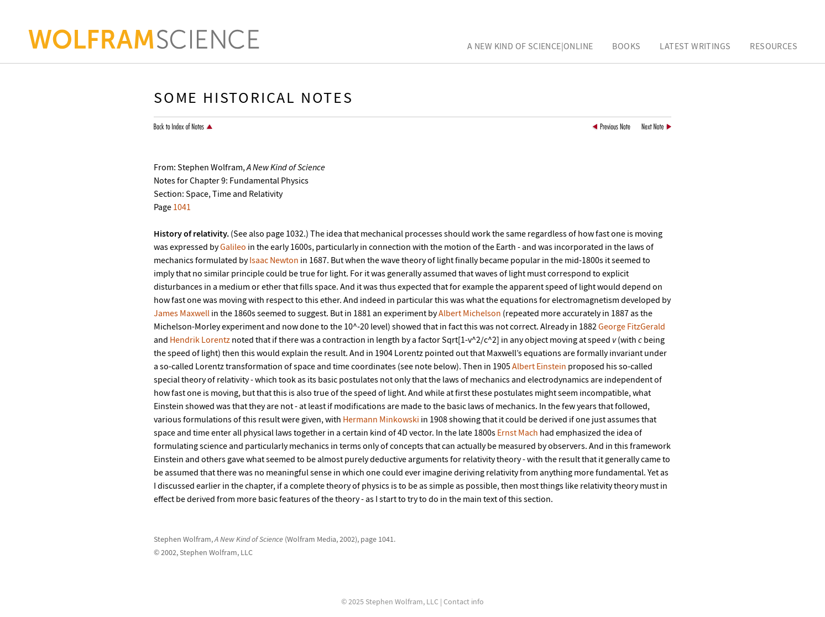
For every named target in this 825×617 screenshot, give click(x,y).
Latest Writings (695, 45)
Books (626, 45)
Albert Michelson (469, 312)
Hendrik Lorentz (200, 339)
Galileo (233, 246)
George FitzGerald (631, 326)
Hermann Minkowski (381, 419)
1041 (182, 206)
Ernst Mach (517, 432)
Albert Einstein (539, 366)
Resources (773, 45)
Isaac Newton (274, 259)
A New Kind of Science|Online (530, 45)
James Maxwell (182, 312)
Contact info (463, 601)
